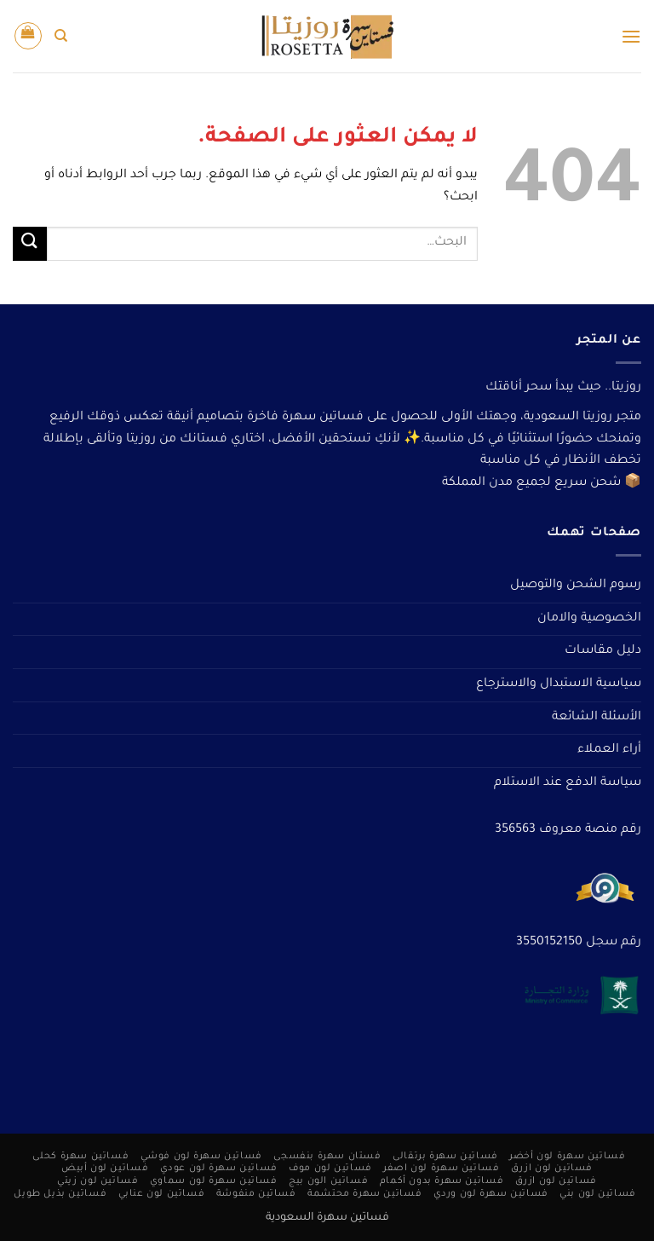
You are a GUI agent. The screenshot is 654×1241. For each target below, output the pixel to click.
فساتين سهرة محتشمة (364, 1194)
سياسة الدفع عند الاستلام (567, 783)
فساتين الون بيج (328, 1181)
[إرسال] (30, 243)
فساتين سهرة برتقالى (445, 1157)
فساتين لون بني (597, 1194)
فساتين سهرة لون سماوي (214, 1181)
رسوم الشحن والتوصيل (575, 585)
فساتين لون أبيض (104, 1168)
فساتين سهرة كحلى (80, 1157)
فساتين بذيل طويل (60, 1194)
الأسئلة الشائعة (596, 717)
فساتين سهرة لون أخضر (567, 1157)
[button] (631, 36)
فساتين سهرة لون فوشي (201, 1157)
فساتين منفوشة (256, 1194)
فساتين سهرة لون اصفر (441, 1168)
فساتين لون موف (330, 1168)
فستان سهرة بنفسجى (327, 1157)
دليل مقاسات (603, 651)
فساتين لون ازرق (552, 1168)
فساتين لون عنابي (161, 1194)
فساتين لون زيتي (97, 1181)
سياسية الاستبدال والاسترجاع (558, 684)
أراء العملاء (609, 750)
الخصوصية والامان (589, 619)
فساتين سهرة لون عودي (219, 1168)
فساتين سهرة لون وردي (490, 1194)
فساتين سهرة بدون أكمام (441, 1181)
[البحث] (60, 36)
